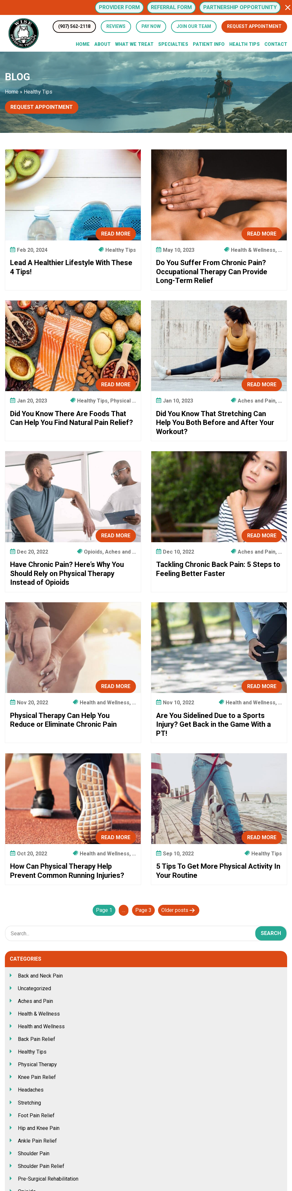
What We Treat (134, 44)
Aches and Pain (35, 1001)
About (102, 44)
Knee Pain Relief (37, 1077)
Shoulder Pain (33, 1153)
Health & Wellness (39, 1014)
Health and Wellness (41, 1026)
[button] (287, 7)
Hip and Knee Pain (39, 1128)
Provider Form (119, 7)
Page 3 (143, 910)
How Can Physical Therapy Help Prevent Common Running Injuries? (67, 870)
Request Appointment (254, 26)
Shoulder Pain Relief (41, 1166)
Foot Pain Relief (36, 1115)
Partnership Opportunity (240, 7)
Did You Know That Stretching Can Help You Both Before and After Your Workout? (215, 423)
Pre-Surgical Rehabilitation (48, 1179)
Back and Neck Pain (40, 976)
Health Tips (244, 44)
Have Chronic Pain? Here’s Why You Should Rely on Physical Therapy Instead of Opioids (67, 573)
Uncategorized (34, 988)
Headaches (31, 1090)
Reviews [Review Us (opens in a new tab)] (116, 26)
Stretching (29, 1103)
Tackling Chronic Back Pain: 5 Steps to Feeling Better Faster (218, 569)
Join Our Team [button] (194, 26)
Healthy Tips (32, 1052)
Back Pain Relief (36, 1039)
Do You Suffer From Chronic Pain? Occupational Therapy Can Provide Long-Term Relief (211, 272)
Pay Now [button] (151, 26)
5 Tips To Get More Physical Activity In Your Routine (218, 870)
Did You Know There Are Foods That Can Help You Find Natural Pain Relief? (71, 418)
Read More (115, 234)
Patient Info (209, 44)
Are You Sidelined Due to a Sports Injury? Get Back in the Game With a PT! (213, 724)
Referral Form (171, 7)
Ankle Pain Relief (37, 1141)
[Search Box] (146, 933)
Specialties (173, 44)
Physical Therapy (37, 1064)
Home (83, 44)
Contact (275, 44)
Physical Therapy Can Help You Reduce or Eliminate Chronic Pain (63, 720)
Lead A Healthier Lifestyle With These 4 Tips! (71, 267)
